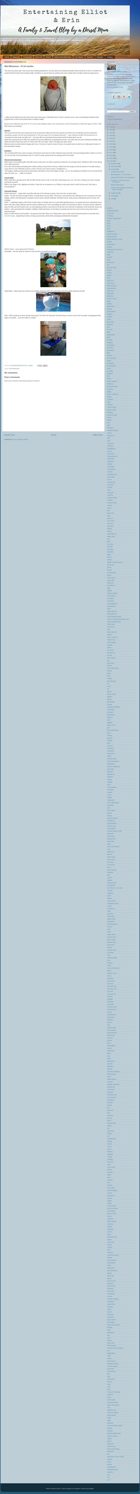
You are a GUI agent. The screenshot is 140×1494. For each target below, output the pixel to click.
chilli (108, 438)
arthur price (110, 262)
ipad (108, 808)
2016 (111, 155)
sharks (109, 1216)
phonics (109, 1040)
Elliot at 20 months (30, 124)
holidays (110, 782)
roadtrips (110, 1159)
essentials (110, 598)
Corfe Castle (10, 216)
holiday (109, 779)
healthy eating (111, 758)
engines (109, 590)
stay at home (111, 1286)
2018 (111, 150)
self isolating (111, 1211)
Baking (109, 309)
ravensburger (111, 1138)
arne (108, 260)
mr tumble (110, 952)
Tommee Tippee (112, 1366)
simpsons (110, 1224)
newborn (110, 996)
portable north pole (113, 1084)
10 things (110, 216)
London (109, 877)
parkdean (110, 1020)
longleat (109, 880)
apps (108, 254)
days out (110, 518)
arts (108, 265)
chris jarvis (110, 443)
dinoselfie (110, 552)
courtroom (110, 485)
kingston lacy (111, 839)
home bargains (112, 787)
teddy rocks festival (113, 1325)
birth (108, 337)
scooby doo (111, 1195)
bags (108, 301)
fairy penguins (111, 606)
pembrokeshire (112, 1033)
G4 (108, 689)
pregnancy (110, 1100)
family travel (111, 624)
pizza (109, 1058)
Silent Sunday (111, 1221)
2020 (111, 144)
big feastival (111, 335)
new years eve (112, 989)
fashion (109, 634)
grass (109, 733)
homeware (110, 789)
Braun (109, 368)
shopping (110, 1219)
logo (108, 875)
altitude (109, 242)
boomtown (110, 363)
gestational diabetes (113, 707)
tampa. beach (111, 1319)
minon (109, 932)
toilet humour (111, 1361)
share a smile (111, 1213)
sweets (109, 1312)
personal (110, 1038)
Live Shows (79, 57)
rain (108, 1128)
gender (109, 699)
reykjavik (110, 1154)
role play (110, 1172)
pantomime (110, 1017)
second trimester (112, 1208)
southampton (111, 1263)
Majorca (109, 898)
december (110, 526)
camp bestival (111, 407)
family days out (112, 611)
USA (108, 1407)
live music (110, 862)
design (109, 531)
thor (108, 1350)
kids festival (111, 836)
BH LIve (109, 329)
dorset (109, 567)
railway (109, 1126)
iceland (109, 797)
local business (111, 870)
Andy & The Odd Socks (62, 57)
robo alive (110, 1162)
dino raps (110, 544)
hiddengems (111, 764)
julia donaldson (112, 823)
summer (109, 1296)
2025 (111, 130)
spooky (109, 1273)
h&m (108, 743)
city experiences (112, 456)
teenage (109, 1327)
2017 (111, 152)
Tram (108, 1387)
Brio (108, 376)
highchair (110, 771)
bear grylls (110, 322)
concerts (110, 472)
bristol (109, 378)
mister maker (111, 934)
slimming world (112, 1237)
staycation (110, 1288)
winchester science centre (115, 1456)
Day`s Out (110, 513)
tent (108, 1335)
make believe (111, 901)
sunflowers (110, 1301)
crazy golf (110, 492)
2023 (111, 135)
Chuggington (111, 448)
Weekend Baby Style (114, 1433)
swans (109, 1309)
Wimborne (110, 1451)
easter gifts (110, 580)
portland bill (111, 1087)
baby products (111, 288)
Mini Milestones (14, 368)
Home (7, 57)
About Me (16, 57)
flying (109, 673)
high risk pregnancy (113, 766)
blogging (110, 342)
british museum (112, 381)
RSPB (109, 1175)
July (112, 198)
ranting (109, 1133)
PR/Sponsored (112, 1095)
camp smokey (111, 410)
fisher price (110, 663)
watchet (109, 1428)
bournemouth (111, 366)
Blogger (91, 1488)
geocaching (111, 702)
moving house (111, 950)
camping (110, 412)
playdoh (109, 1069)
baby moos (110, 283)
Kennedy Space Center (114, 831)
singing (109, 1226)
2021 (111, 141)
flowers (109, 671)
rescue (109, 1146)
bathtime (110, 314)
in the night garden (113, 802)
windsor (109, 1459)
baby (108, 278)
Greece (109, 735)
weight (109, 1438)
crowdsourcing (112, 503)
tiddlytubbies (111, 1353)
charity (109, 433)
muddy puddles (112, 957)
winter (109, 1462)
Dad (108, 510)
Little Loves (110, 859)
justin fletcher (111, 828)
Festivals (100, 57)
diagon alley (111, 536)
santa (109, 1177)
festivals (109, 645)
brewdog (110, 371)
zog (108, 1475)
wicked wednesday (113, 1449)
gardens (109, 696)
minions (109, 927)
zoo (108, 1477)
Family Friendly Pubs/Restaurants (118, 619)
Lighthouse (110, 852)
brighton (109, 373)
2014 (111, 161)
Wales (109, 1418)
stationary (110, 1283)
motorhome (110, 945)
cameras (110, 404)
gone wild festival (112, 730)
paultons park (111, 1027)
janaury (109, 815)
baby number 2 (112, 285)
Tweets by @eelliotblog (114, 119)
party (108, 1025)
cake (108, 402)
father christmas (112, 637)
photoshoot (110, 1051)
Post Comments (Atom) (20, 439)
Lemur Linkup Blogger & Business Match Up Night (122, 188)
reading (109, 1141)
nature (109, 976)
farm (108, 629)
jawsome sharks (112, 818)
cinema (109, 451)
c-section (110, 399)
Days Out (38, 57)
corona (109, 479)
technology (110, 1322)
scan (108, 1182)
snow (109, 1250)
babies (109, 275)
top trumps (110, 1368)
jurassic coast (111, 826)
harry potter (111, 753)
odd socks (110, 1004)
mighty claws (111, 919)
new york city (111, 994)
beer (108, 327)
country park (111, 482)
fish (108, 660)
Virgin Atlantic (111, 1415)
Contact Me (27, 57)
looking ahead (111, 883)
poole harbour (111, 1079)
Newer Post (9, 435)
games (109, 691)
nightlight (110, 999)
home (109, 784)
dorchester (110, 565)
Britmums (110, 384)
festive (109, 647)
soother (109, 1257)
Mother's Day (111, 942)
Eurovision (110, 601)
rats (108, 1136)
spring (109, 1278)
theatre (109, 1340)
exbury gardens (112, 603)
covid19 (109, 487)
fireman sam (111, 653)
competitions (111, 469)
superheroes (111, 1304)
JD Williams (111, 821)
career (109, 417)
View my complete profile (115, 87)
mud (108, 955)
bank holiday (111, 311)
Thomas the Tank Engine (115, 1348)
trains (109, 1384)
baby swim (110, 293)
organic (109, 1012)
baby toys (110, 296)
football (109, 678)
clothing (109, 464)
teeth (108, 1330)
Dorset (48, 57)
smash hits (110, 1242)
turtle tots (110, 1394)
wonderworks (111, 1467)
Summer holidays (112, 1299)
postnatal (110, 1092)
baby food (110, 280)
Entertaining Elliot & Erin (117, 71)
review (109, 1149)
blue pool (110, 347)
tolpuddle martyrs (112, 1363)
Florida (109, 665)
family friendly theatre (114, 622)
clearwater (110, 461)
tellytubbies (110, 1332)
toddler (109, 1358)
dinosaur (110, 546)
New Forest (111, 981)
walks (109, 1420)
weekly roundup (112, 1436)
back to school (111, 298)
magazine (110, 893)
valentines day (111, 1410)
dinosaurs (110, 549)
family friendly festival (114, 616)
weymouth (110, 1444)
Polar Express (111, 1074)
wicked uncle (111, 1446)
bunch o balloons (112, 394)
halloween (110, 748)
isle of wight (111, 810)
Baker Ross (111, 306)
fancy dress (111, 627)
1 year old (110, 213)
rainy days (110, 1131)
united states (111, 1400)
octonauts (110, 1001)
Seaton (109, 1203)
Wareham (110, 1423)
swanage (110, 1307)
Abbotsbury (110, 231)
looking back (111, 885)
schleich (109, 1185)
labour (109, 844)
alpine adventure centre (114, 239)
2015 (111, 158)
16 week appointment (114, 218)
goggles (109, 722)
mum (108, 960)
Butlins (109, 397)
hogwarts (110, 777)
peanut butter (111, 1030)
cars (108, 422)
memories (110, 914)
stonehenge (111, 1294)
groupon (110, 738)
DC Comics (110, 521)
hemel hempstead (113, 761)
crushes (109, 505)
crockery (110, 500)
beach (109, 319)
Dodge (109, 559)
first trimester (111, 658)
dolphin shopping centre (115, 562)
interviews (110, 805)
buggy (109, 391)
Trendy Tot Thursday (117, 172)
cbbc (108, 425)
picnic (109, 1053)
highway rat (111, 774)
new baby (110, 978)
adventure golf (111, 236)
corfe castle (111, 477)
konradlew (76, 1488)
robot (108, 1164)
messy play (110, 916)
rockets (109, 1169)
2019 (111, 147)
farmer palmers (112, 632)
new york (110, 991)
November (114, 166)
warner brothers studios (114, 1425)
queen (109, 1120)
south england (111, 1260)
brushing (110, 389)
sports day (110, 1276)
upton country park (113, 1405)
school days (111, 1188)
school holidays (112, 1190)
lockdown (110, 872)
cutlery (109, 508)
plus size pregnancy (113, 1071)
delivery (109, 528)
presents (110, 1102)
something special (113, 1255)
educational (111, 585)
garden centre (111, 694)
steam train (110, 1291)
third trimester (111, 1345)
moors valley (111, 939)
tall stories (110, 1317)
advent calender (112, 234)
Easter (109, 575)
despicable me (112, 534)
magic (109, 896)
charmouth (110, 435)
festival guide (111, 642)
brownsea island (112, 386)
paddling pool (111, 1014)
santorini (110, 1180)
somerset (110, 1252)
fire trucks (110, 650)
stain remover (111, 1281)
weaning (110, 1431)
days (108, 516)
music (109, 965)
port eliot (110, 1082)
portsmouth (110, 1089)
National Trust (111, 973)
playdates (110, 1066)
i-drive (109, 795)
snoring (109, 1247)
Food (108, 676)
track (108, 1376)
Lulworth (110, 890)
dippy (109, 554)
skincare (110, 1232)
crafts (109, 490)
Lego (108, 849)
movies (109, 947)
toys (108, 1374)
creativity (110, 495)
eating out (110, 583)
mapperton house (112, 903)
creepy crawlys (112, 497)
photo (109, 1043)
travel (109, 1389)
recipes (109, 1144)
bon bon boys (111, 358)
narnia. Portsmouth (113, 968)
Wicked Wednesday (117, 185)
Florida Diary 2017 (113, 668)
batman (109, 316)
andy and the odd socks (115, 249)
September (115, 193)
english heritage (112, 593)
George (109, 704)
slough (109, 1239)
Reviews (90, 57)
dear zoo (110, 523)
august (109, 270)
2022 (111, 138)
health (109, 756)
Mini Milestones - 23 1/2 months (121, 174)
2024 (111, 132)
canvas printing (112, 415)
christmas (110, 446)
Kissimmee (110, 841)
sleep (109, 1234)
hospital (109, 792)
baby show (110, 291)
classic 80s (110, 459)
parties (109, 1022)
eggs (108, 588)
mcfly (109, 911)
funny (109, 686)
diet (108, 539)
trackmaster (111, 1379)
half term (110, 746)
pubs (108, 1113)
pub (108, 1107)
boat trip (109, 355)
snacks (109, 1244)
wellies (109, 1441)
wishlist (109, 1464)
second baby (111, 1206)
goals (109, 720)
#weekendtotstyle (112, 210)
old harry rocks (112, 1007)
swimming (110, 1314)
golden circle (111, 725)
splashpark (110, 1268)
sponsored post (112, 1270)
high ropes (110, 769)
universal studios (112, 1402)
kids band (110, 833)
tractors (109, 1381)
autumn (109, 273)
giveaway (110, 712)
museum (110, 963)
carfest (109, 420)
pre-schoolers (111, 1097)
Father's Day (111, 640)
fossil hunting (111, 681)
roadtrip (109, 1157)
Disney (109, 557)
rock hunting (111, 1167)
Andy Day (110, 252)
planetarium (111, 1061)
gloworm (110, 717)
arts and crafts (111, 267)
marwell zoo (111, 908)
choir (108, 441)
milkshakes (110, 921)
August (113, 196)
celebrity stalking (112, 430)
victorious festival (112, 1412)
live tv (109, 867)
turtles (109, 1397)
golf (108, 727)
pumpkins (110, 1115)
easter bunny (111, 578)
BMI (108, 353)
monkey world (111, 937)
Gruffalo (109, 740)
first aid (109, 655)
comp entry (110, 466)
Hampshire (110, 751)
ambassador (111, 244)
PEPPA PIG (111, 1035)
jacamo (109, 813)
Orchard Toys (111, 1009)
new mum (110, 983)
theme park (110, 1343)
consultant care (112, 474)
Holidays (110, 57)
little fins (109, 854)
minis (109, 929)
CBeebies (110, 428)
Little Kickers (111, 857)
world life (110, 1472)
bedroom (110, 324)
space (109, 1265)
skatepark (110, 1229)
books (109, 360)
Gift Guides (110, 709)
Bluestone (110, 350)
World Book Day (112, 1469)
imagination (111, 800)
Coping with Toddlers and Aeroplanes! (123, 177)
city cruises (110, 454)
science (109, 1193)
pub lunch (110, 1110)
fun (108, 684)
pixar (108, 1056)
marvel (109, 906)
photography (111, 1045)
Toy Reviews (111, 1371)
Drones (109, 570)
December (114, 163)
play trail (110, 1064)
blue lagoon (111, 345)
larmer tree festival (113, 846)
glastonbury (111, 715)
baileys (109, 304)
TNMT (109, 1356)
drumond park (111, 572)
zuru (108, 1480)
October (114, 169)
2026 (111, 127)
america (109, 247)
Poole (109, 1076)
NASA (109, 970)
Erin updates (111, 596)
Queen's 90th (111, 1123)
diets (108, 541)
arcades (109, 257)
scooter (109, 1198)
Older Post (97, 435)
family (109, 609)
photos (109, 1048)
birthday (109, 340)
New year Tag (111, 986)
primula (109, 1105)
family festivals (112, 614)
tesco (109, 1337)
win (108, 1454)
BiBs (108, 332)
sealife (109, 1201)
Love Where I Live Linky (115, 888)
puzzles (109, 1118)
